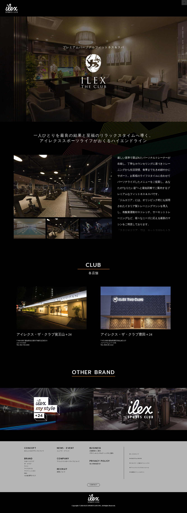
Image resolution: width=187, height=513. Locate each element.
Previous (18, 216)
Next (108, 216)
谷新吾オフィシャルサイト (142, 475)
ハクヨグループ (137, 457)
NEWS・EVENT (71, 452)
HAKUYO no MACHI (139, 461)
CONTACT (93, 488)
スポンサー (146, 466)
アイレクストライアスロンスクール (145, 470)
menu (178, 8)
